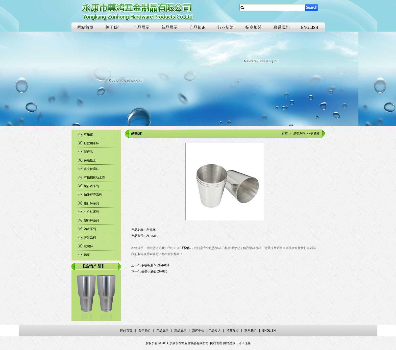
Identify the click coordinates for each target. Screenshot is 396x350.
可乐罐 (88, 134)
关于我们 (113, 27)
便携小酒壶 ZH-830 (154, 271)
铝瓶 (87, 255)
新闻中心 (198, 330)
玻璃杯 (88, 246)
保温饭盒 (90, 160)
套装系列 (90, 237)
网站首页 (85, 27)
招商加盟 (253, 27)
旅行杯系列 (91, 203)
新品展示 (169, 27)
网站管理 (216, 343)
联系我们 (282, 27)
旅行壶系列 (91, 186)
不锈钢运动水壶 (94, 177)
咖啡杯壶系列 (93, 194)
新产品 (88, 152)
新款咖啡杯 (91, 143)
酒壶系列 (90, 229)
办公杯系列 (91, 212)
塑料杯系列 (91, 220)
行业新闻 (225, 27)
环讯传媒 (244, 343)
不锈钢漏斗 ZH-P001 (155, 265)
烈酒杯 (186, 248)
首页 (285, 133)
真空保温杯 (91, 169)
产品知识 (197, 27)
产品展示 (141, 27)
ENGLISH (309, 27)
